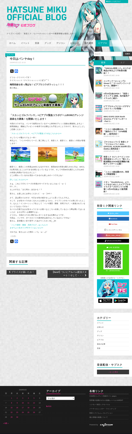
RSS (48, 403)
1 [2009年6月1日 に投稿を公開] (11, 395)
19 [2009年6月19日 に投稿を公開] (34, 404)
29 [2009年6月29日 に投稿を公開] (11, 414)
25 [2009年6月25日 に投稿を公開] (28, 409)
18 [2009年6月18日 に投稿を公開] (28, 404)
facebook (113, 215)
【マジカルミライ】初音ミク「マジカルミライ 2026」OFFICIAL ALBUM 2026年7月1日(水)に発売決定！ (117, 141)
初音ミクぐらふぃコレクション (101, 409)
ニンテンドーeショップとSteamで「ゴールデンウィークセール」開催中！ (117, 79)
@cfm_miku (113, 210)
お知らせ (74, 40)
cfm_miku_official (113, 232)
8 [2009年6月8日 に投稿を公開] (11, 399)
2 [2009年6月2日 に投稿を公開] (17, 395)
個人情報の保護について (98, 414)
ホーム (12, 40)
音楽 (37, 40)
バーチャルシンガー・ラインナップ (102, 405)
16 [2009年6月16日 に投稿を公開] (17, 404)
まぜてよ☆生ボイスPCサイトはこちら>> (26, 224)
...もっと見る (113, 368)
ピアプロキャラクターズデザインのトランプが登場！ (117, 104)
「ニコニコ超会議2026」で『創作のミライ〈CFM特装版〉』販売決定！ (115, 128)
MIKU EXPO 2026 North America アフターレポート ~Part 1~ (115, 115)
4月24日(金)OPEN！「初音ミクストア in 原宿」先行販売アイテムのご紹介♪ (116, 92)
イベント (25, 40)
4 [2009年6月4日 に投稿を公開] (28, 395)
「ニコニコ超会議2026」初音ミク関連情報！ (116, 169)
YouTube (113, 221)
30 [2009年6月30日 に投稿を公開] (17, 414)
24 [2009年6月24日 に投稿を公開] (23, 409)
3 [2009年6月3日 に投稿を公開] (22, 395)
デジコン (60, 40)
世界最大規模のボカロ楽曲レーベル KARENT (106, 397)
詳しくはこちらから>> (19, 176)
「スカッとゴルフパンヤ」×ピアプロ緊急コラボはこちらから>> (35, 130)
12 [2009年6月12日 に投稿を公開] (34, 399)
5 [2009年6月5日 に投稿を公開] (34, 395)
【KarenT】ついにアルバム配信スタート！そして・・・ (69, 270)
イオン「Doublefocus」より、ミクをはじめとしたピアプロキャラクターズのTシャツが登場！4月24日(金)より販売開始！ (117, 183)
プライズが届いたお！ (21, 269)
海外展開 (88, 40)
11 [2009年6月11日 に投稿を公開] (28, 399)
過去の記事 (101, 341)
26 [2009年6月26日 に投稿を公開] (34, 409)
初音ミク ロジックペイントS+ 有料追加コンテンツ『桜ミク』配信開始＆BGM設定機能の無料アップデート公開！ (117, 156)
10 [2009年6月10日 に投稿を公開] (23, 399)
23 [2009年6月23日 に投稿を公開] (17, 409)
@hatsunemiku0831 (113, 237)
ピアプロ (102, 40)
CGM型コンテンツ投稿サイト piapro (102, 393)
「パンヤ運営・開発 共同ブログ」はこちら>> (29, 221)
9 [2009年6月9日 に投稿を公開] (17, 399)
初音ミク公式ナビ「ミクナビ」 (113, 274)
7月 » (7, 420)
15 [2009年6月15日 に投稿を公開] (11, 404)
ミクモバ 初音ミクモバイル (99, 401)
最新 (103, 59)
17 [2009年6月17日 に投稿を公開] (23, 404)
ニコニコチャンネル (113, 226)
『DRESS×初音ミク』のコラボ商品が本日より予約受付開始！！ (117, 67)
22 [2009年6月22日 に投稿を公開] (11, 409)
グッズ (48, 40)
